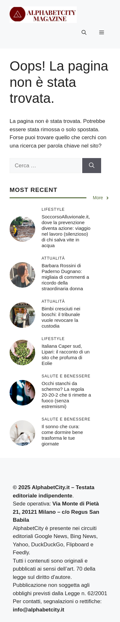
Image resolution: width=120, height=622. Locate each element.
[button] (84, 32)
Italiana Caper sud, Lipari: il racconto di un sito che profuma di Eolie (66, 354)
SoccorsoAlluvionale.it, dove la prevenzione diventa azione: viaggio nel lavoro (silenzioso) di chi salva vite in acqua (66, 231)
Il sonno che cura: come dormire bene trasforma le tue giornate (62, 435)
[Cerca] (91, 165)
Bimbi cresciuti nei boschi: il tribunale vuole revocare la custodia (61, 317)
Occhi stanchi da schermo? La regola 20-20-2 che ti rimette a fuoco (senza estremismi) (66, 395)
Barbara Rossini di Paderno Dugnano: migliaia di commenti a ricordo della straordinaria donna (65, 277)
